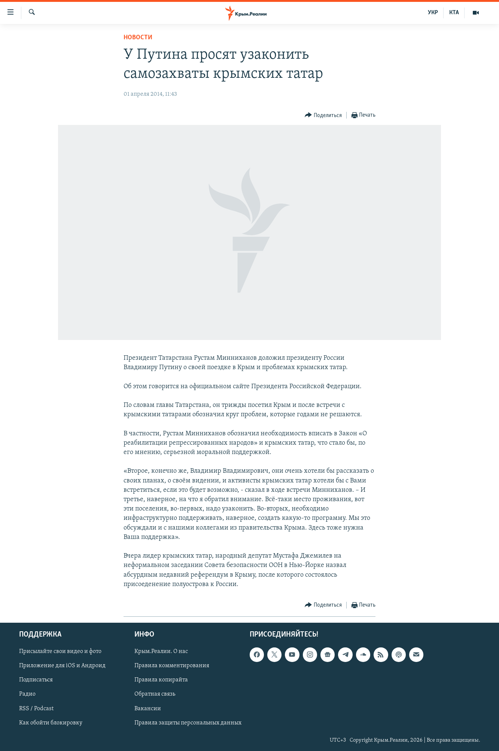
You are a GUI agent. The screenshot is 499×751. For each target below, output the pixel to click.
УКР (433, 13)
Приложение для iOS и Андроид (62, 666)
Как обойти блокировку (50, 723)
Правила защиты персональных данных (187, 723)
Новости (138, 37)
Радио (27, 694)
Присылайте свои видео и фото (60, 652)
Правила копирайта (161, 680)
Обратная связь (154, 694)
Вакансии (147, 709)
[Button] (323, 115)
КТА (454, 13)
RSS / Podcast (36, 709)
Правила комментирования (171, 666)
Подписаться (36, 680)
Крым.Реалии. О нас (161, 652)
